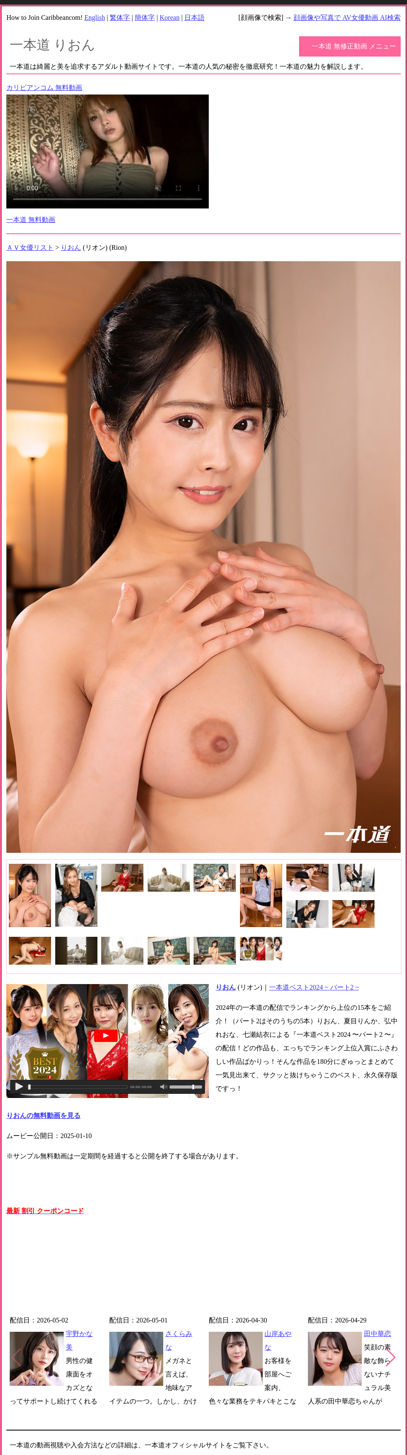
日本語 (194, 17)
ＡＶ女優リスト (30, 247)
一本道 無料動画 (30, 219)
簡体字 (145, 17)
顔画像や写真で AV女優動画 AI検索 (347, 17)
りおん (71, 247)
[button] (390, 1357)
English (94, 17)
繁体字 (120, 17)
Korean (170, 17)
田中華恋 (377, 1333)
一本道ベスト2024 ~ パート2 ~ (314, 987)
